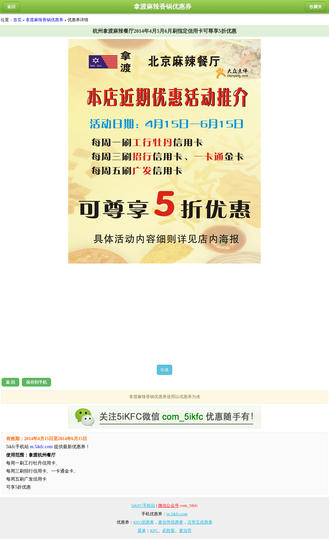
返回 (11, 6)
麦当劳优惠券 (170, 522)
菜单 (142, 530)
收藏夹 (315, 6)
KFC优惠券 (143, 522)
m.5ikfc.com (41, 446)
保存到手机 (36, 382)
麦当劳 (185, 530)
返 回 (10, 382)
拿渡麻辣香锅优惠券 (44, 19)
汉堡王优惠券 (199, 522)
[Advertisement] (164, 314)
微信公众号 (168, 505)
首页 (17, 19)
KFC (154, 530)
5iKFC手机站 (143, 505)
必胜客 (168, 530)
